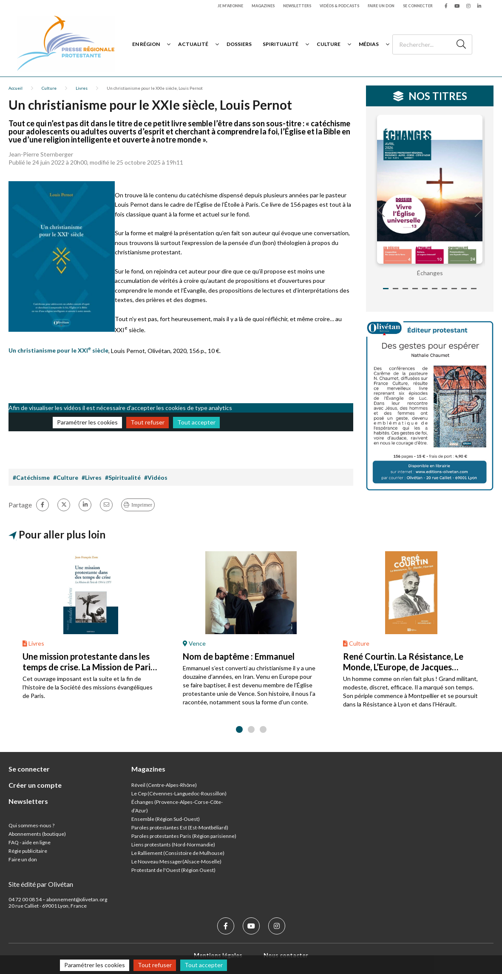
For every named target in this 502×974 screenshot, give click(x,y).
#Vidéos (155, 477)
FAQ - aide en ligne (30, 842)
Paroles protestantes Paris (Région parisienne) (183, 836)
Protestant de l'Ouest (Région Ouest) (173, 870)
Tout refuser (147, 422)
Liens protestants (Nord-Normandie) (173, 844)
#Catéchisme (31, 477)
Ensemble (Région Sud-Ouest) (165, 819)
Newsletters (297, 5)
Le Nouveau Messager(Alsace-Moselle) (176, 861)
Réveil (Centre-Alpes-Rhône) (164, 785)
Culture (328, 44)
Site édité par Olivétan (41, 884)
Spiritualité (280, 44)
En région (146, 44)
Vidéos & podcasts (339, 5)
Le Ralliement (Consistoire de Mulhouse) (177, 853)
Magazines (263, 5)
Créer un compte (35, 785)
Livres (82, 88)
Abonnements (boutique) (37, 834)
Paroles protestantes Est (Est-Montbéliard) (179, 827)
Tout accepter (196, 422)
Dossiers (239, 44)
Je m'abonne (230, 5)
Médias (369, 44)
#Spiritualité (123, 477)
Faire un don (381, 5)
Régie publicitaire (28, 851)
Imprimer (141, 504)
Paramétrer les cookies (87, 422)
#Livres (92, 477)
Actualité (193, 44)
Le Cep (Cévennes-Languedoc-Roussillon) (179, 793)
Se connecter (418, 5)
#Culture (65, 477)
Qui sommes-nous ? (31, 825)
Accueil (16, 88)
